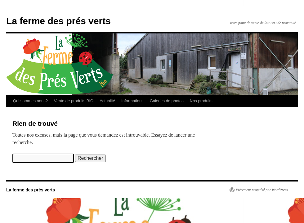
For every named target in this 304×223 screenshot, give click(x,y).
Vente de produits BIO (73, 100)
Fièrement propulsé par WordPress (262, 190)
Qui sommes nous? (30, 100)
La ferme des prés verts (58, 21)
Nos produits (201, 100)
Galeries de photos (167, 100)
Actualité (107, 100)
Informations (132, 100)
